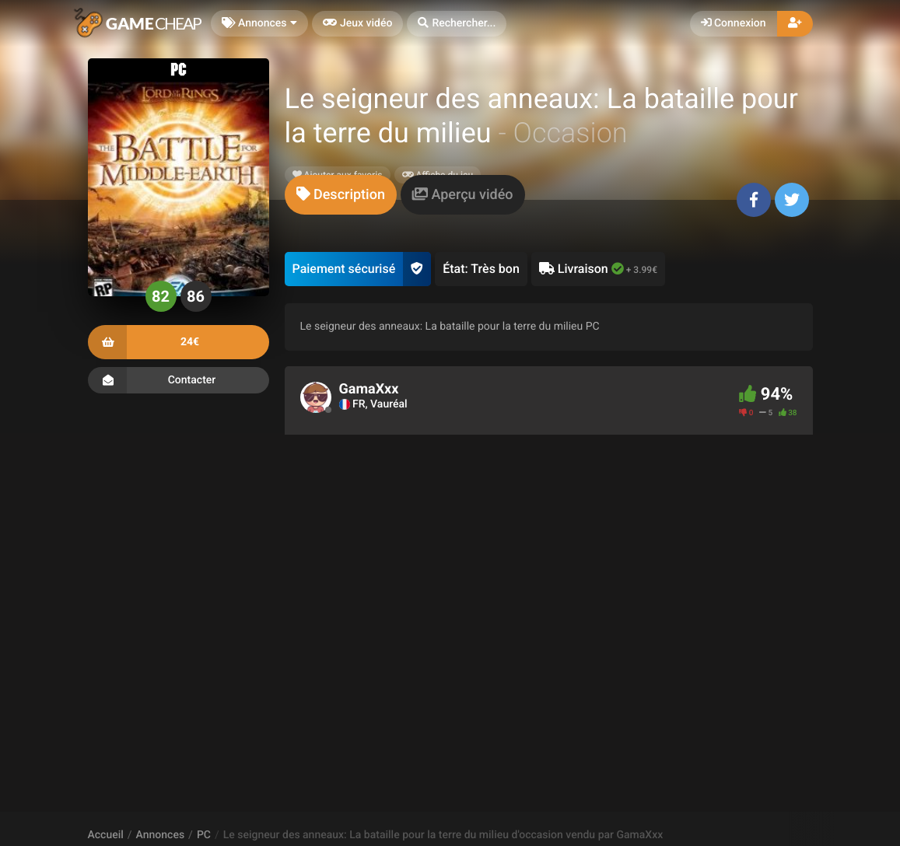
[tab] (341, 195)
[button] (456, 24)
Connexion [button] (733, 23)
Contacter (178, 380)
